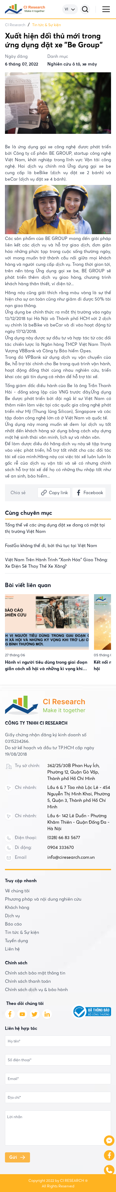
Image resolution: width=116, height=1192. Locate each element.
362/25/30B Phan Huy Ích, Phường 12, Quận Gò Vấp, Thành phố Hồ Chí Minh (73, 772)
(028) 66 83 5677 (63, 837)
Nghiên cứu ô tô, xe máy (72, 64)
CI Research (15, 24)
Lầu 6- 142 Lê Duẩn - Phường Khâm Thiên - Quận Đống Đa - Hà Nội (78, 822)
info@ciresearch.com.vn (71, 857)
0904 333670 (60, 847)
